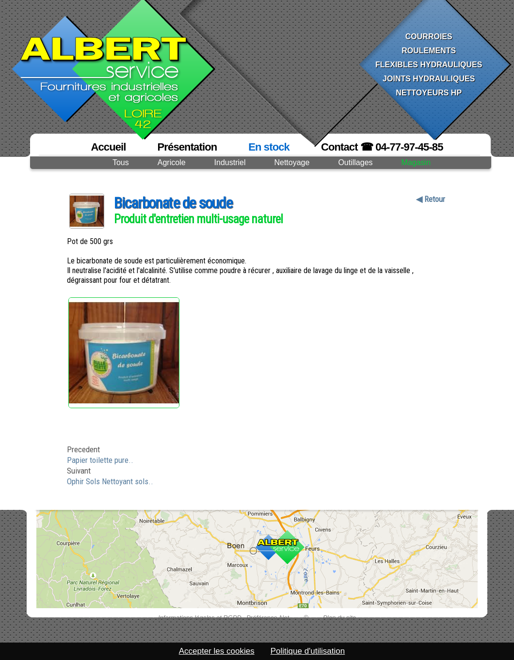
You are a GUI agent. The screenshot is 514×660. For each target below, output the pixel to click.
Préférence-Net (267, 617)
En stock (268, 147)
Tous (120, 162)
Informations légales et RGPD (199, 617)
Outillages (355, 162)
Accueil (108, 147)
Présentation (187, 147)
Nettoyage (291, 162)
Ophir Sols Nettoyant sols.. (110, 481)
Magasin (416, 162)
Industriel (230, 162)
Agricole (172, 162)
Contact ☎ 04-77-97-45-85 (382, 147)
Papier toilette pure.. (100, 460)
